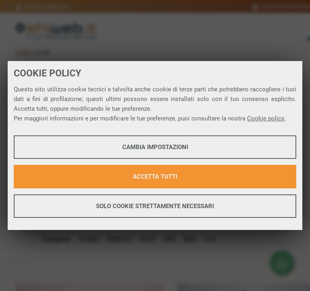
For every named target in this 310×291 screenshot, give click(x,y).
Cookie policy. (266, 118)
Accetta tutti (155, 176)
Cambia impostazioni (155, 147)
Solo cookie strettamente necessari (155, 206)
